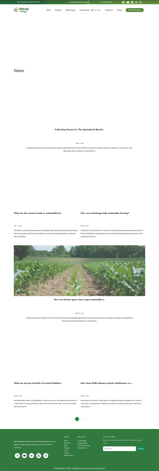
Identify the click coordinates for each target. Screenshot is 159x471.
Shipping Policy (82, 443)
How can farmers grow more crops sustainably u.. (79, 299)
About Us (67, 443)
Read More (79, 138)
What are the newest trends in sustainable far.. (38, 213)
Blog (65, 445)
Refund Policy (82, 448)
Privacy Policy (82, 441)
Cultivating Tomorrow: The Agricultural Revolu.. (79, 129)
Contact (66, 453)
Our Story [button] (96, 10)
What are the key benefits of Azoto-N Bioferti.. (38, 383)
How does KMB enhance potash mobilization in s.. (107, 383)
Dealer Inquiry (71, 10)
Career (119, 10)
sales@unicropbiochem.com (79, 2)
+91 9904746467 (106, 2)
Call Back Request (134, 10)
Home (48, 10)
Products (58, 10)
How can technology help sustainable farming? (105, 213)
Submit (141, 449)
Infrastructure (85, 10)
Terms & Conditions (84, 445)
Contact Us (109, 10)
